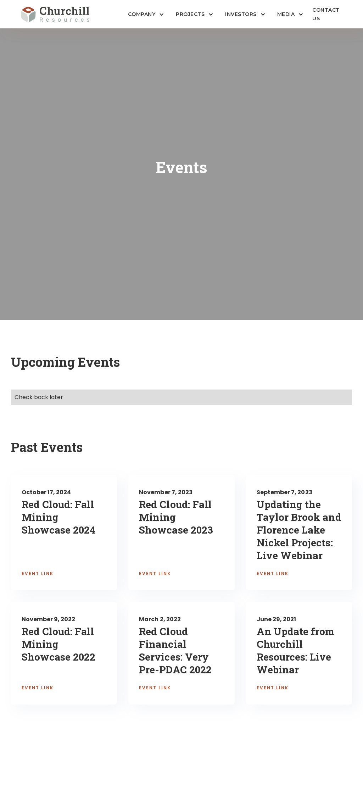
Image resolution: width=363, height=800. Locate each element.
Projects (190, 14)
